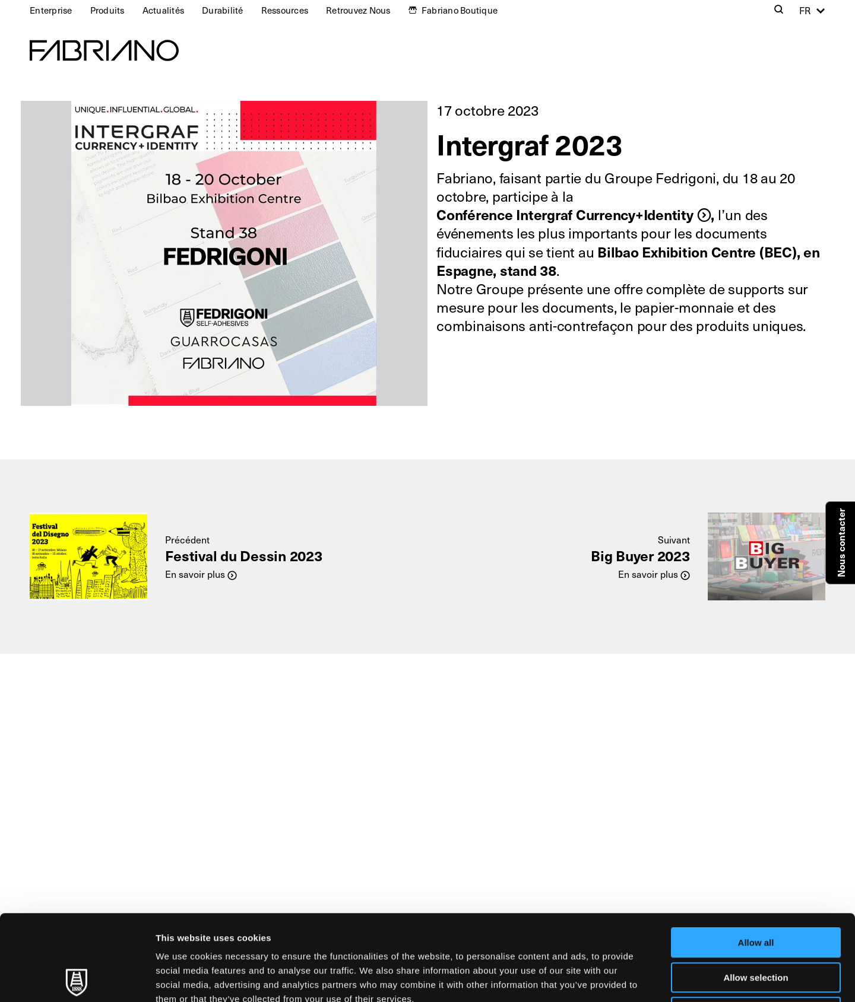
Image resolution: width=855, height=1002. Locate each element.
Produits (107, 10)
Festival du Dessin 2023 (243, 555)
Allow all (756, 857)
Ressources (285, 10)
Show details (623, 979)
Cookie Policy (542, 928)
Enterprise (51, 10)
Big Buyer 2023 (640, 555)
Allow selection (755, 892)
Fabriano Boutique (460, 10)
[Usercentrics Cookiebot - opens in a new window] (77, 979)
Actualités (163, 10)
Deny (756, 926)
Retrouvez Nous (358, 10)
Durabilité (222, 10)
